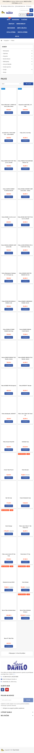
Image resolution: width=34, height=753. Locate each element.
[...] (14, 674)
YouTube (7, 689)
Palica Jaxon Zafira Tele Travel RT (25, 414)
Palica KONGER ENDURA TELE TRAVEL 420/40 (9, 358)
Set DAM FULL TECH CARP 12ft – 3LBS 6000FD (8, 133)
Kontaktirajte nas (20, 6)
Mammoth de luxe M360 (8, 582)
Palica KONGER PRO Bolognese (8, 385)
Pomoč (28, 6)
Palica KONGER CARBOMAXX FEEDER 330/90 (25, 302)
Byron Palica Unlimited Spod (8, 610)
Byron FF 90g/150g (8, 638)
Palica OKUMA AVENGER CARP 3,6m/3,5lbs (8, 246)
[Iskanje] (26, 10)
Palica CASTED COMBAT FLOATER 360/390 (9, 189)
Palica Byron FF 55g (25, 554)
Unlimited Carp (25, 441)
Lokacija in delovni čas (7, 6)
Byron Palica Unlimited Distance (25, 611)
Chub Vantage (8, 526)
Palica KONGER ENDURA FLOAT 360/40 (25, 330)
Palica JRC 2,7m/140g (25, 132)
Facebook (2, 689)
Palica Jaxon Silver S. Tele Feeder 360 (25, 526)
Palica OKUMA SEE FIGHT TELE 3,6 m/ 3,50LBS (8, 161)
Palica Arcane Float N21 (8, 441)
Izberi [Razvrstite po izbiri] (3, 83)
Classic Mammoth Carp (25, 498)
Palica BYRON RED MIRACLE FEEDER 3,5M (9, 302)
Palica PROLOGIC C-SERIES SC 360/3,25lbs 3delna (8, 105)
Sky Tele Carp (9, 498)
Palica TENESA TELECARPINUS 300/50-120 (25, 161)
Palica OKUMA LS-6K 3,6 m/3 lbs (9, 218)
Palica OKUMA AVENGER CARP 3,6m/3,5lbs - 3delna (25, 189)
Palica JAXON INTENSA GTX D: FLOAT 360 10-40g (25, 246)
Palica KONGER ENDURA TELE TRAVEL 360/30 (25, 358)
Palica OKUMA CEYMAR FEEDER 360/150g (8, 330)
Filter (28, 83)
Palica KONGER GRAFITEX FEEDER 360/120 (25, 274)
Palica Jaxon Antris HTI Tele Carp (8, 555)
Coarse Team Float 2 (8, 469)
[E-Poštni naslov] (12, 700)
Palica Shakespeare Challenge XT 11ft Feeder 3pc (9, 274)
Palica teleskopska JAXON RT (9, 413)
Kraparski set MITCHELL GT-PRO (25, 105)
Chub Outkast (25, 582)
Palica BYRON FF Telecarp (25, 385)
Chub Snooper (25, 469)
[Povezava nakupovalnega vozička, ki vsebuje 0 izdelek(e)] (30, 14)
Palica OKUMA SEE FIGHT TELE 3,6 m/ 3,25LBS (25, 218)
